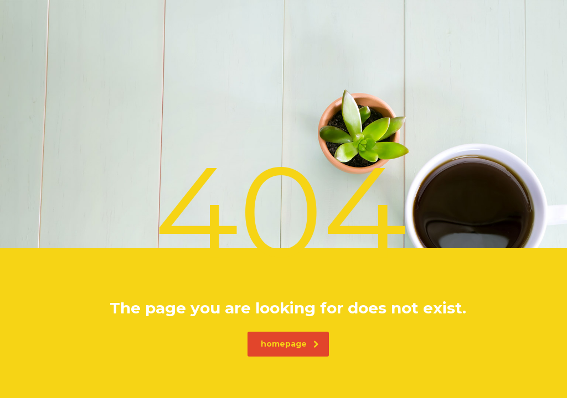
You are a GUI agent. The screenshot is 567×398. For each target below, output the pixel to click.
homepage (290, 344)
